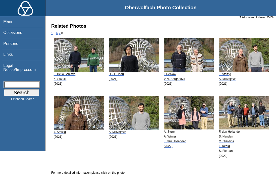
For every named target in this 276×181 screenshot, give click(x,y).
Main (7, 21)
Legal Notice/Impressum (19, 67)
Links (8, 54)
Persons (10, 43)
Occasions (12, 32)
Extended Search (22, 100)
